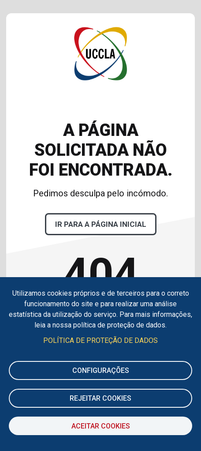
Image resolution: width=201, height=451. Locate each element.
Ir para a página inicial (100, 224)
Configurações (100, 370)
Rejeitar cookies (100, 398)
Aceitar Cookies (100, 426)
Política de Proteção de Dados (100, 340)
